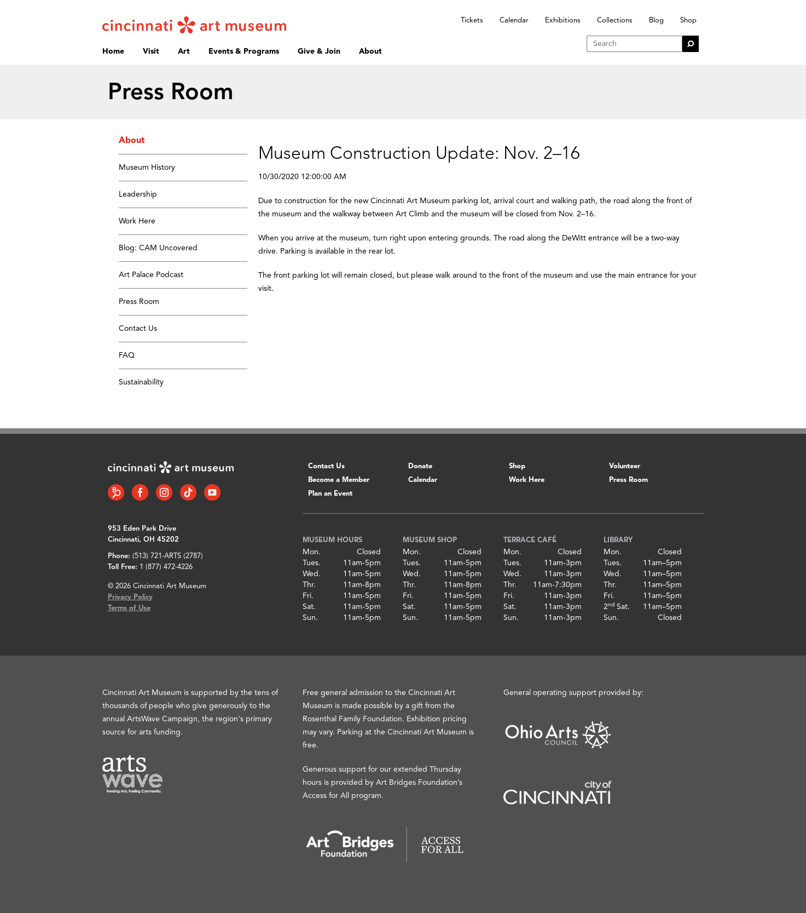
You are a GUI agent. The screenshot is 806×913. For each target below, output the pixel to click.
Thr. (309, 585)
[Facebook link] (140, 492)
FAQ (127, 355)
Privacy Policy (130, 597)
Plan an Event (330, 493)
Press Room (139, 302)
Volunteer (624, 466)
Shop (688, 20)
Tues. (312, 563)
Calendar (514, 20)
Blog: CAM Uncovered (158, 248)
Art (184, 51)
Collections (615, 20)
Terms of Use (129, 608)
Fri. (308, 596)
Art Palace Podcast (151, 275)
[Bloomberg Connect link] (116, 492)
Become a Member (338, 480)
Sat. (309, 607)
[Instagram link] (164, 492)
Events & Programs (243, 51)
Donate (420, 466)
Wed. (312, 574)
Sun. (310, 618)
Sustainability (141, 382)
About (370, 51)
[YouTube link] (212, 492)
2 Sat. (617, 607)
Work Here (137, 221)
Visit (151, 51)
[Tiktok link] (188, 492)
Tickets (472, 20)
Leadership (138, 194)
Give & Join (319, 51)
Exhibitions (563, 20)
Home (113, 51)
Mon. (312, 552)
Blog (656, 20)
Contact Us (138, 328)
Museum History (147, 167)
